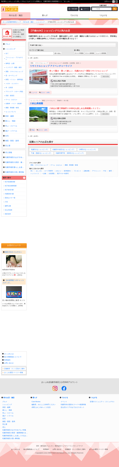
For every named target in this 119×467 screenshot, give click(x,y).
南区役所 (8, 214)
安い (31, 171)
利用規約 (7, 360)
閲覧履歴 (74, 9)
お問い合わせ (9, 363)
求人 (4, 427)
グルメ (6, 44)
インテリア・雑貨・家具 (14, 67)
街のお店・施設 (16, 15)
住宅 (6, 136)
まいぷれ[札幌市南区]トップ (12, 22)
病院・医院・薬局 (11, 141)
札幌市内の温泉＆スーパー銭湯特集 (73, 404)
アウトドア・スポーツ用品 (14, 91)
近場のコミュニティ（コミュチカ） (102, 401)
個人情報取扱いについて (12, 357)
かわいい (58, 171)
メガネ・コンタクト (12, 83)
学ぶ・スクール (10, 126)
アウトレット (96, 171)
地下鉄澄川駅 (9, 190)
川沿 (6, 202)
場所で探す (7, 178)
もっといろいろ (11, 111)
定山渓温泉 (8, 210)
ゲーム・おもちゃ (56, 165)
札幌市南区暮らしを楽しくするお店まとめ (15, 436)
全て (7, 53)
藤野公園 (8, 206)
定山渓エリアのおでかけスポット (72, 407)
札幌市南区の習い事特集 (13, 172)
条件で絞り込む (36, 45)
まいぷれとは (9, 354)
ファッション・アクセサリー (14, 58)
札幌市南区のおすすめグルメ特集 (14, 157)
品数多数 (86, 171)
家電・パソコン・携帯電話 (14, 79)
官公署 (6, 146)
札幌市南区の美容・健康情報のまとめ (15, 433)
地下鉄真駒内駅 (10, 182)
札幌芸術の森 (9, 194)
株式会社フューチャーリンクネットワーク (69, 446)
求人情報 (7, 152)
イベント (64, 401)
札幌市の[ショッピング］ (40, 149)
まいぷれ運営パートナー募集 (13, 372)
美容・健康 (8, 116)
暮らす (45, 15)
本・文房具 (9, 87)
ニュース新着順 (101, 53)
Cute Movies (36, 401)
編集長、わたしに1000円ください (44, 404)
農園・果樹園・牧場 (71, 165)
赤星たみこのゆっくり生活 (41, 407)
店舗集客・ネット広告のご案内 (14, 369)
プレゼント (77, 171)
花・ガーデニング (11, 75)
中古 (104, 171)
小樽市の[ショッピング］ (88, 149)
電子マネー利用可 (63, 173)
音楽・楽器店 (10, 95)
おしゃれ (39, 171)
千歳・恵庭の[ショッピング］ (41, 153)
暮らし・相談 (9, 121)
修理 (110, 171)
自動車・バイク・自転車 (14, 103)
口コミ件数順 (79, 53)
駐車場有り (67, 171)
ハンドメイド (34, 173)
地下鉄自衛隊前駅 (11, 186)
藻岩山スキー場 (10, 198)
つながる (103, 15)
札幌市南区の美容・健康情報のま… (14, 162)
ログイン (86, 9)
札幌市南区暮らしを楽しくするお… (14, 167)
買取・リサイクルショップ (39, 165)
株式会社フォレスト (47, 446)
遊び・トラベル (10, 131)
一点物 (44, 173)
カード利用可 (48, 171)
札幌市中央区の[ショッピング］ (64, 149)
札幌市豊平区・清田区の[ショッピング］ (70, 153)
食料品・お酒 (10, 63)
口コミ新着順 (89, 53)
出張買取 (52, 173)
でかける (74, 15)
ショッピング (40, 22)
